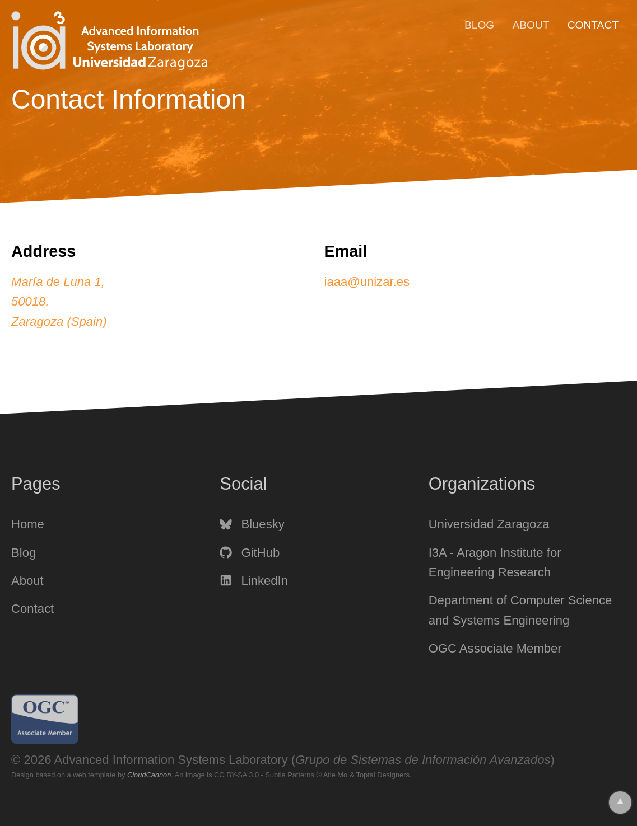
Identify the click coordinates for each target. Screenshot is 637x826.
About (530, 25)
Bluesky (252, 524)
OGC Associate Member (495, 648)
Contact (593, 25)
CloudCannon (149, 775)
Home (27, 524)
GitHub (250, 553)
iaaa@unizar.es (367, 282)
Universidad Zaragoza (489, 524)
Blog (479, 25)
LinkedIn (254, 581)
